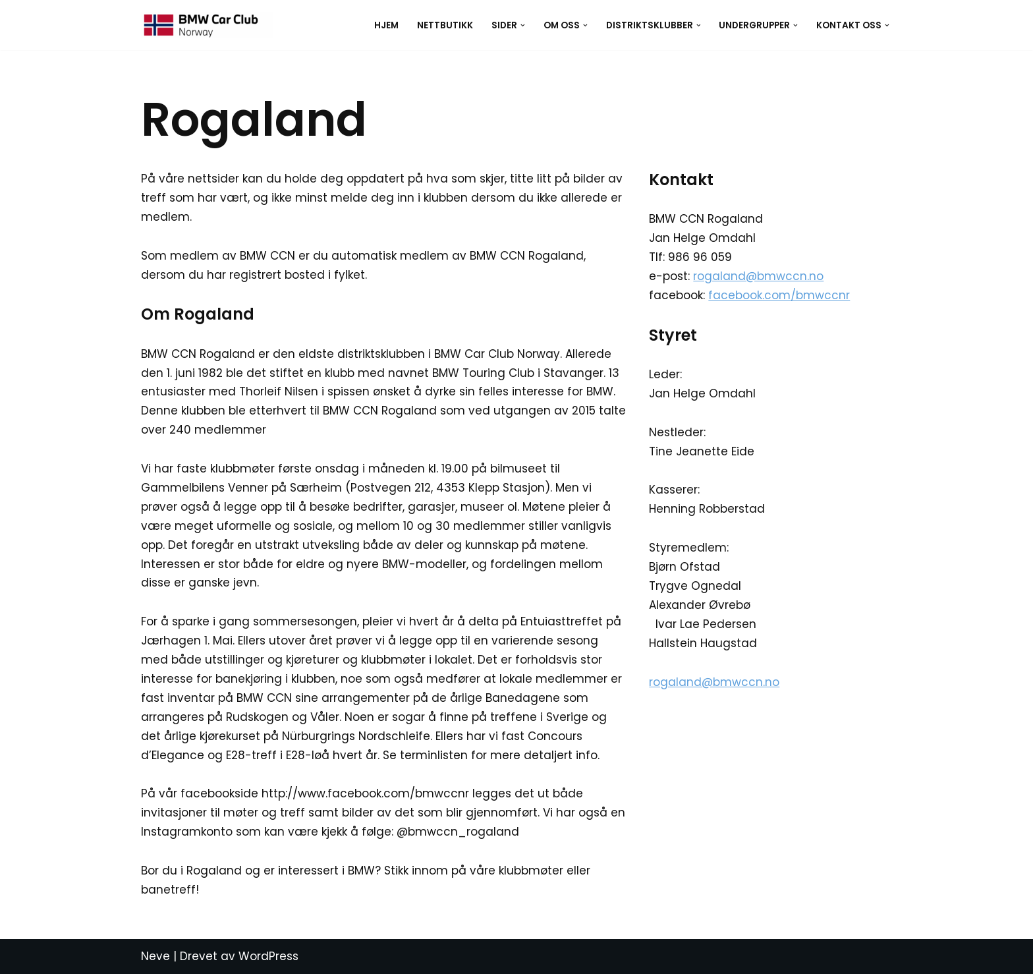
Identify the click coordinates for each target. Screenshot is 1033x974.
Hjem (386, 25)
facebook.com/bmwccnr (779, 295)
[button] (522, 25)
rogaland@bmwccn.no (758, 276)
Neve (155, 956)
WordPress (268, 956)
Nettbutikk (445, 25)
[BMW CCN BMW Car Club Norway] (207, 25)
